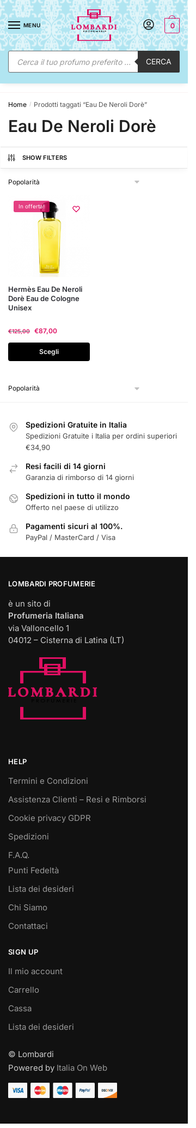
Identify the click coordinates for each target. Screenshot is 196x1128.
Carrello (23, 990)
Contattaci (28, 926)
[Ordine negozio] (74, 182)
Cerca (158, 61)
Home (17, 104)
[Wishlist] (76, 209)
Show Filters (37, 158)
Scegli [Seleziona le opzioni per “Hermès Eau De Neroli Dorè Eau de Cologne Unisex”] (49, 351)
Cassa (20, 1008)
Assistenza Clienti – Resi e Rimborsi (77, 799)
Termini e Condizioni (48, 781)
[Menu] (24, 25)
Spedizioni (28, 836)
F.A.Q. (18, 855)
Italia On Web (82, 1068)
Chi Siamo (27, 907)
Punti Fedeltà (33, 870)
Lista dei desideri (41, 889)
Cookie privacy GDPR (49, 818)
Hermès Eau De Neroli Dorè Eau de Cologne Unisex (45, 298)
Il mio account (35, 971)
